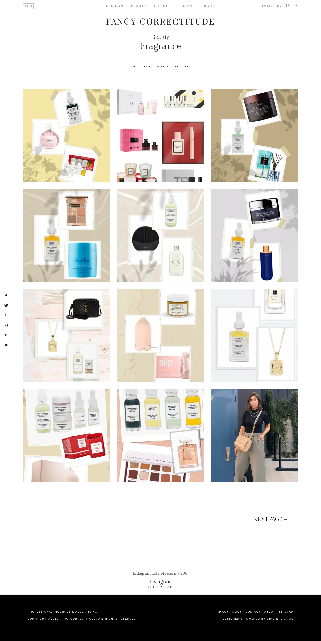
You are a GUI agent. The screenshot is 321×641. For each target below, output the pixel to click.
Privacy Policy (228, 611)
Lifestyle (164, 6)
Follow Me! (161, 587)
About (208, 6)
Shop (188, 6)
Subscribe (272, 5)
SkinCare (182, 66)
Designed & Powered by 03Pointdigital (258, 618)
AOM (28, 6)
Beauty (139, 6)
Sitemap (286, 611)
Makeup (162, 66)
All (135, 66)
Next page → (270, 519)
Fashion (114, 6)
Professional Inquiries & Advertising (63, 611)
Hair (147, 66)
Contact (253, 611)
